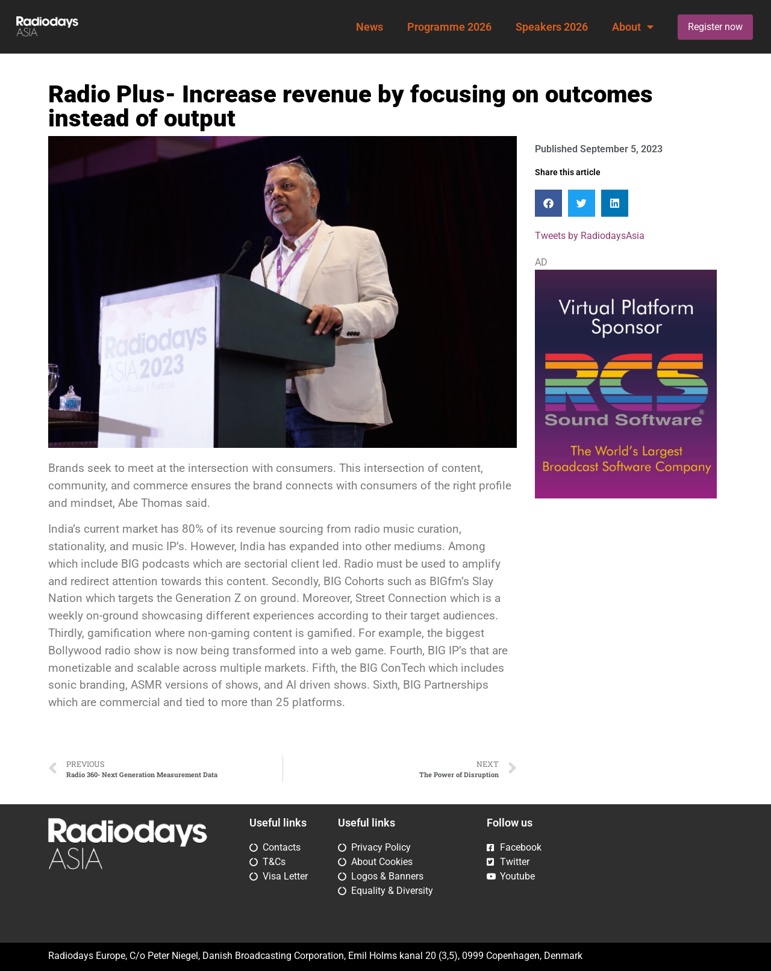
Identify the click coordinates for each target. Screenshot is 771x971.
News (369, 27)
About (633, 27)
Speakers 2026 (552, 27)
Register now (715, 27)
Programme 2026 (449, 27)
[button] (548, 203)
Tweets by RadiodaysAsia (590, 235)
